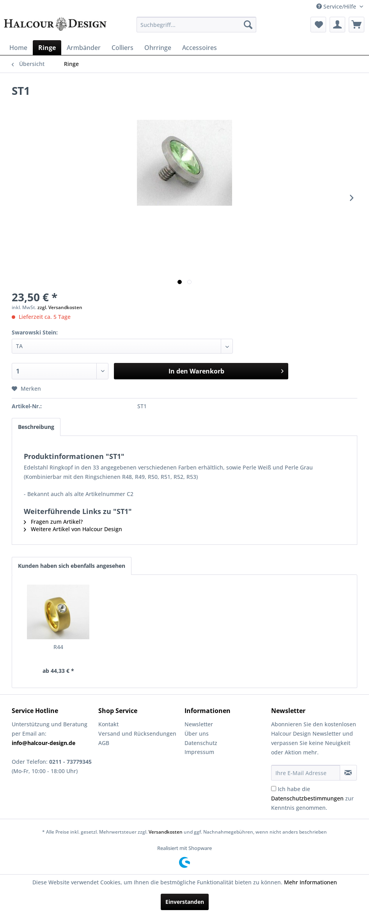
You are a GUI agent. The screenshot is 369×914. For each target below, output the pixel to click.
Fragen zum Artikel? (53, 521)
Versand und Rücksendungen (137, 733)
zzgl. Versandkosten (59, 307)
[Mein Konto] (337, 24)
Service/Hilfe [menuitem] (337, 6)
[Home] (18, 47)
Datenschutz (200, 743)
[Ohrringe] (158, 47)
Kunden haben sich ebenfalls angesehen (71, 565)
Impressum (199, 752)
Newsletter (198, 724)
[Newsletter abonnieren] (348, 773)
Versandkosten (166, 832)
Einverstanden (184, 901)
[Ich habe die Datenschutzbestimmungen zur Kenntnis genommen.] (273, 788)
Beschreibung (36, 426)
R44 (58, 647)
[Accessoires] (199, 47)
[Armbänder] (83, 47)
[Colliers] (122, 47)
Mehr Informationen (310, 882)
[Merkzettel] (318, 24)
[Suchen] (248, 24)
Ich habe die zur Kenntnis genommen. (312, 798)
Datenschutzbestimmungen (307, 798)
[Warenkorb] (356, 24)
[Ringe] (47, 47)
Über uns (196, 733)
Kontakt (108, 724)
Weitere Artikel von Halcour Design (73, 529)
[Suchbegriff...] (196, 24)
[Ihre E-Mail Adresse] (305, 773)
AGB (103, 743)
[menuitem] (196, 24)
